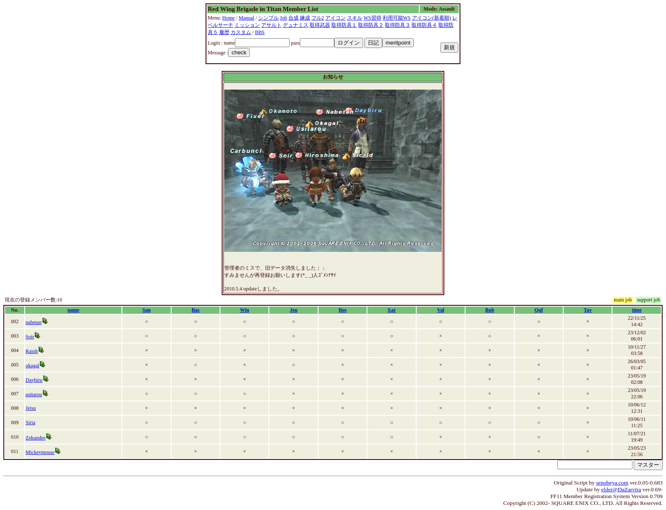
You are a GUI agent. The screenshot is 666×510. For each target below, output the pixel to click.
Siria (30, 422)
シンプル (268, 18)
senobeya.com (612, 482)
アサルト (271, 25)
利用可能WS (397, 18)
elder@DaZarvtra (621, 489)
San (146, 310)
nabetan (33, 322)
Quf (538, 310)
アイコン (335, 18)
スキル (354, 18)
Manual (246, 18)
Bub (489, 310)
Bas (196, 310)
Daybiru (33, 380)
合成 (293, 18)
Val (440, 310)
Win (244, 310)
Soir (29, 337)
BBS (260, 32)
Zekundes (35, 438)
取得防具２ (371, 25)
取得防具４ (424, 25)
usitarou (33, 394)
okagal (32, 366)
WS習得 (372, 18)
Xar (391, 310)
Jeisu (30, 408)
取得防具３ (397, 25)
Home (228, 18)
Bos (343, 310)
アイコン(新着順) (431, 18)
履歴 (224, 32)
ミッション (247, 25)
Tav (588, 310)
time (637, 310)
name (73, 310)
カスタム (241, 32)
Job (283, 18)
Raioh (31, 351)
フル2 (317, 18)
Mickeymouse (39, 452)
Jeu (293, 310)
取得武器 (320, 25)
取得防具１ (344, 25)
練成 (305, 18)
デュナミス (295, 25)
